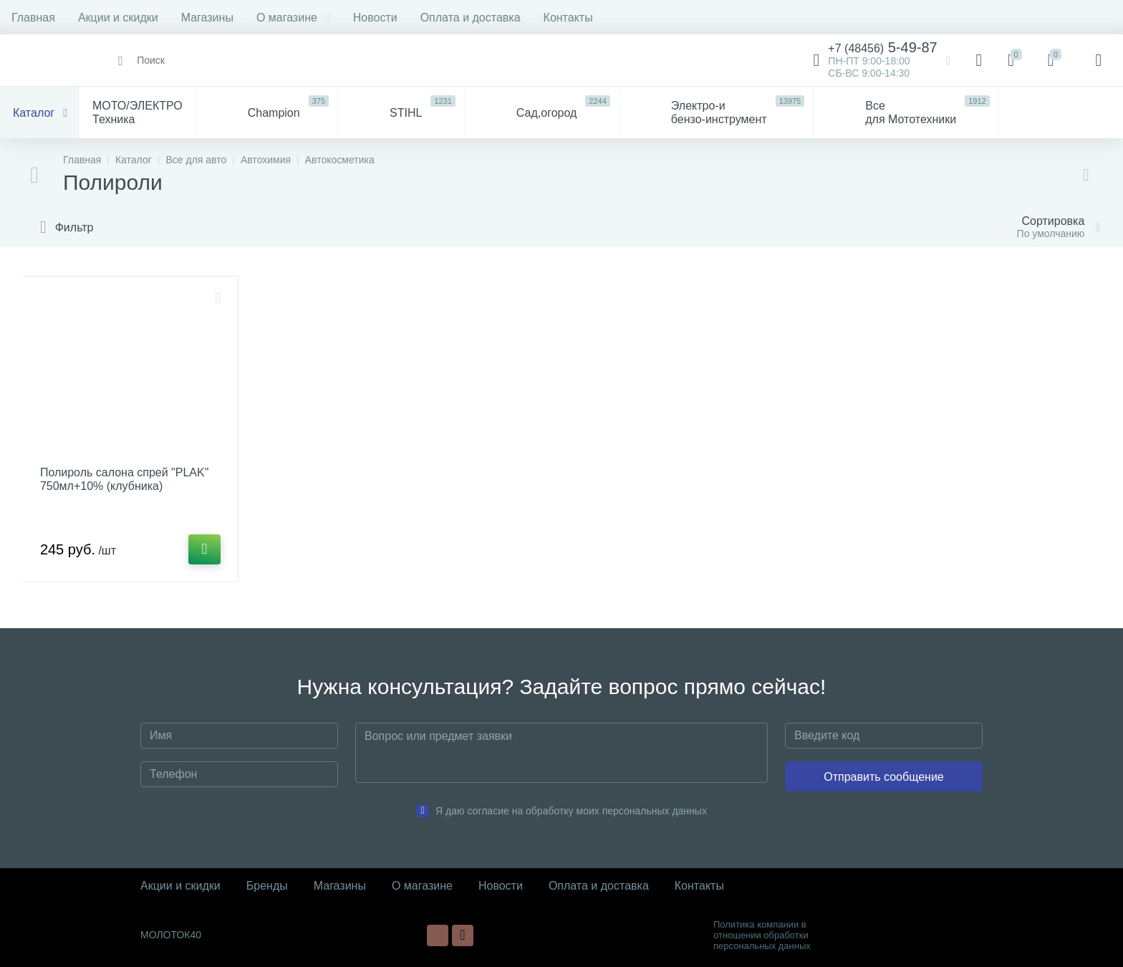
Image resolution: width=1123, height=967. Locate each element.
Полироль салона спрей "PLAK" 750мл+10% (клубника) (124, 479)
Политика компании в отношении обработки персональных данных (762, 935)
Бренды (267, 886)
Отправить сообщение (883, 777)
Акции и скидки (118, 17)
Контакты (568, 17)
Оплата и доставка (470, 17)
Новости (375, 17)
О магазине (293, 17)
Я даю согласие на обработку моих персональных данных (571, 811)
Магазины (207, 17)
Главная (33, 17)
